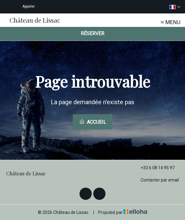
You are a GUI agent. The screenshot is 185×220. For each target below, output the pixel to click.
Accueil (92, 122)
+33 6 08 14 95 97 (154, 167)
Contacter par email (156, 180)
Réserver (92, 33)
